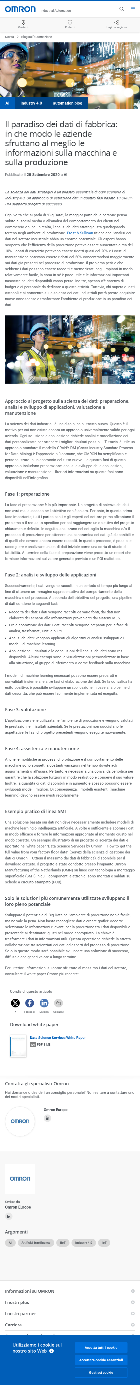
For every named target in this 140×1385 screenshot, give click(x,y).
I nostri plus (17, 1302)
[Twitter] (15, 1003)
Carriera (13, 1325)
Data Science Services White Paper (58, 1038)
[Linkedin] (44, 1003)
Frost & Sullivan (80, 233)
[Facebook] (29, 1003)
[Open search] (121, 9)
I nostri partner (20, 1313)
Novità (9, 37)
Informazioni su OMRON (29, 1291)
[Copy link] (58, 1003)
